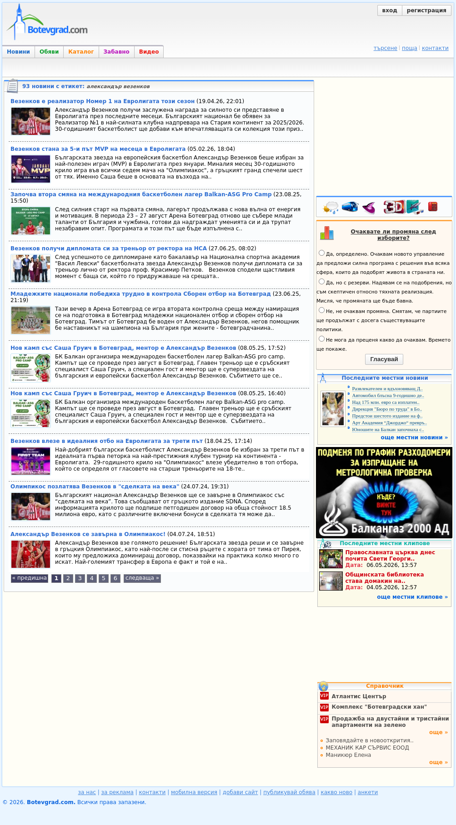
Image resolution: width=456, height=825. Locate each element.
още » (438, 732)
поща (409, 48)
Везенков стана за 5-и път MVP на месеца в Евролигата (97, 149)
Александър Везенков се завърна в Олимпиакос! (87, 534)
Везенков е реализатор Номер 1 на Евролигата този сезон (102, 101)
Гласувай (384, 359)
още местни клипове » (412, 597)
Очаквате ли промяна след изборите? (393, 235)
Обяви (49, 52)
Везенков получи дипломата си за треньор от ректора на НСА (108, 248)
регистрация (426, 10)
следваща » (142, 578)
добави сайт (240, 792)
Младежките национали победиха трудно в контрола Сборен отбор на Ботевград (140, 294)
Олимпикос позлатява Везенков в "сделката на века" (94, 486)
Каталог (81, 52)
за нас (87, 792)
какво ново (336, 792)
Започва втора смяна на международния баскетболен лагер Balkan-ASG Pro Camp (141, 194)
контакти (435, 48)
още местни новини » (414, 437)
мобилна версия (194, 792)
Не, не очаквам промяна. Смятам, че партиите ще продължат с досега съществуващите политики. (381, 320)
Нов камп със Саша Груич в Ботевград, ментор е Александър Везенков (123, 348)
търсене (385, 48)
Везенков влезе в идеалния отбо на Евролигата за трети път (106, 441)
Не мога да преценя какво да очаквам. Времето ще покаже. (383, 344)
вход (389, 10)
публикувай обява (289, 792)
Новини (18, 52)
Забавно (117, 52)
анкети (368, 792)
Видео (149, 52)
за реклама (117, 792)
